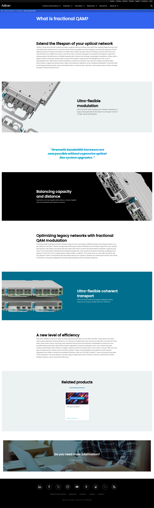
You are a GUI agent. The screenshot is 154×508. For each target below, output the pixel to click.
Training (118, 1)
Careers (112, 1)
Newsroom (91, 6)
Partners (131, 1)
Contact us (145, 1)
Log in (151, 1)
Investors (124, 1)
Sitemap (64, 499)
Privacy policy (71, 499)
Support (138, 1)
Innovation (78, 6)
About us (113, 6)
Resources (103, 6)
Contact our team (77, 460)
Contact (101, 494)
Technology (19, 10)
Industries (66, 6)
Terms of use (79, 499)
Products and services (51, 6)
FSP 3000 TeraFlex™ (73, 407)
